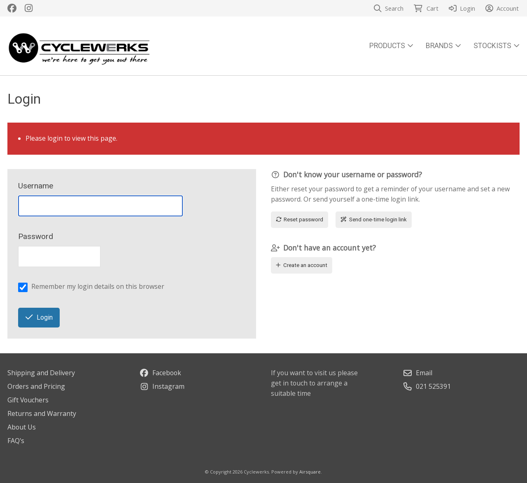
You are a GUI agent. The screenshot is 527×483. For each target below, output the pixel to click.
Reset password (300, 219)
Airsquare (310, 472)
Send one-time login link (373, 219)
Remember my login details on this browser (97, 286)
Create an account (302, 265)
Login (39, 317)
